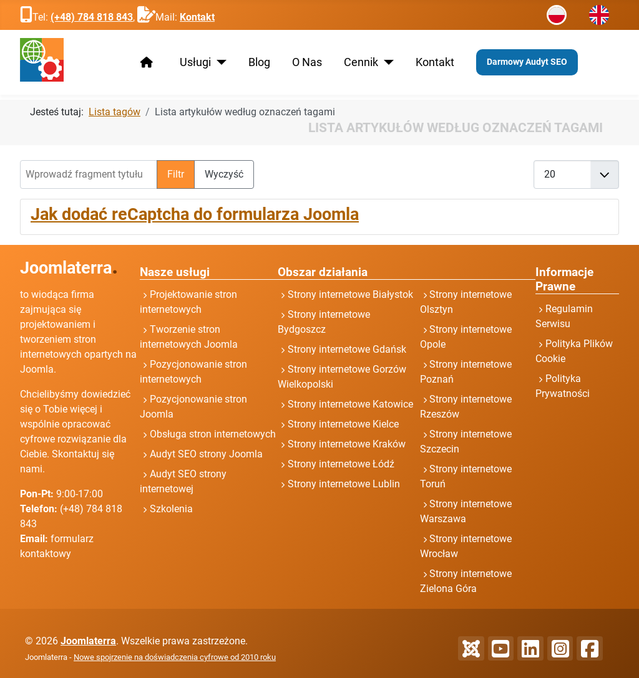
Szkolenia (171, 509)
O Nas (307, 62)
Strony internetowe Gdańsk (347, 349)
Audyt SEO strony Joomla (206, 454)
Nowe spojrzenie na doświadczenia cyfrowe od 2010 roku (175, 657)
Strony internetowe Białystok (350, 294)
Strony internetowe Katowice (350, 404)
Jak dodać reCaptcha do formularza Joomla (195, 214)
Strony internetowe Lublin (344, 484)
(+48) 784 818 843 (92, 17)
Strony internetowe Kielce (343, 424)
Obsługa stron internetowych (213, 434)
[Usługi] (219, 62)
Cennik (361, 62)
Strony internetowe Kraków (347, 444)
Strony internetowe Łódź (341, 464)
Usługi (195, 62)
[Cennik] (386, 62)
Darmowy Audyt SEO (527, 62)
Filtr (175, 174)
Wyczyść (224, 174)
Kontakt (197, 17)
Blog (259, 62)
